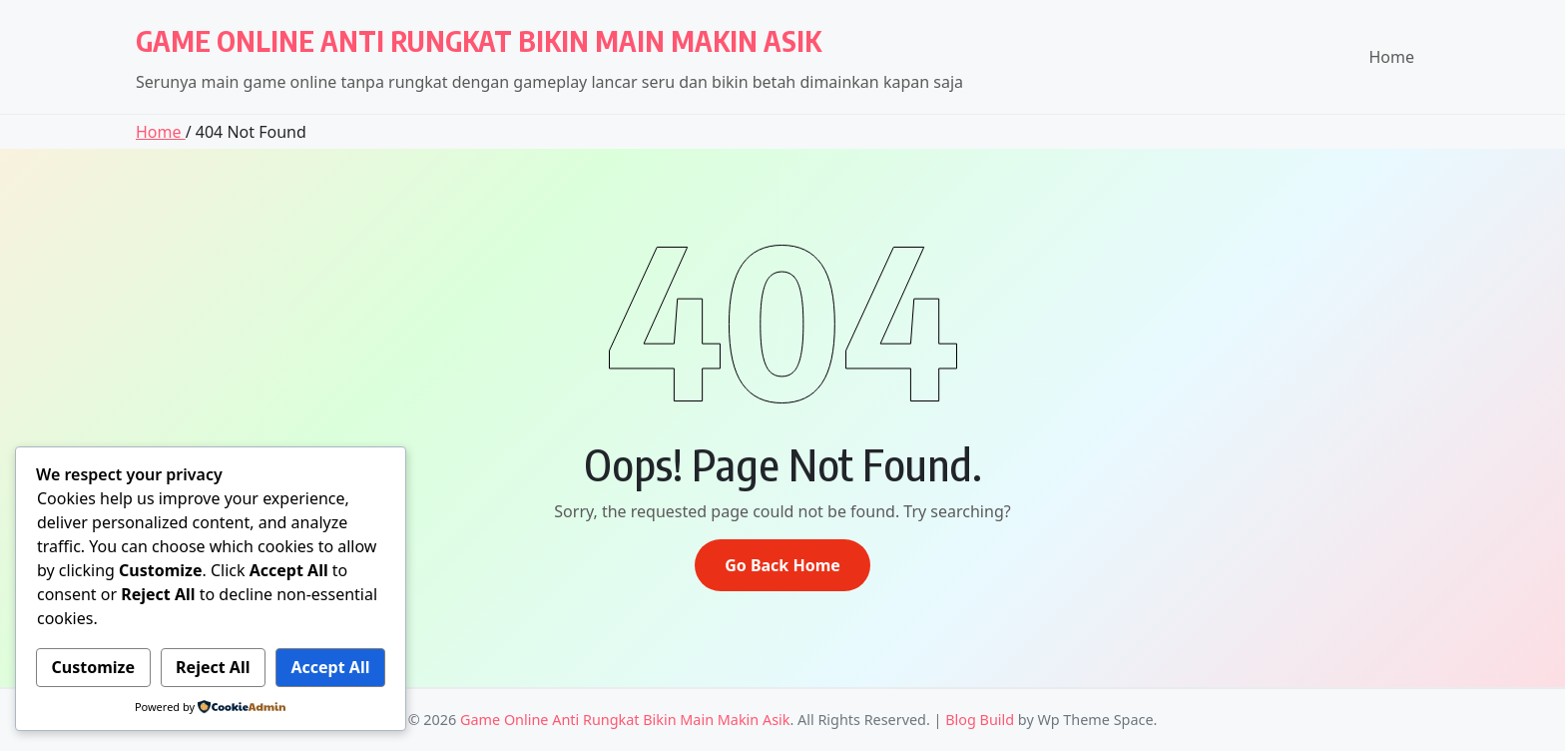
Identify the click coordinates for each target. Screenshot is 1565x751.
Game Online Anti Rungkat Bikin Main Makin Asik (478, 40)
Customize (93, 667)
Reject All (213, 667)
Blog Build (979, 719)
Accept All (329, 667)
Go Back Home (782, 565)
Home (1391, 57)
